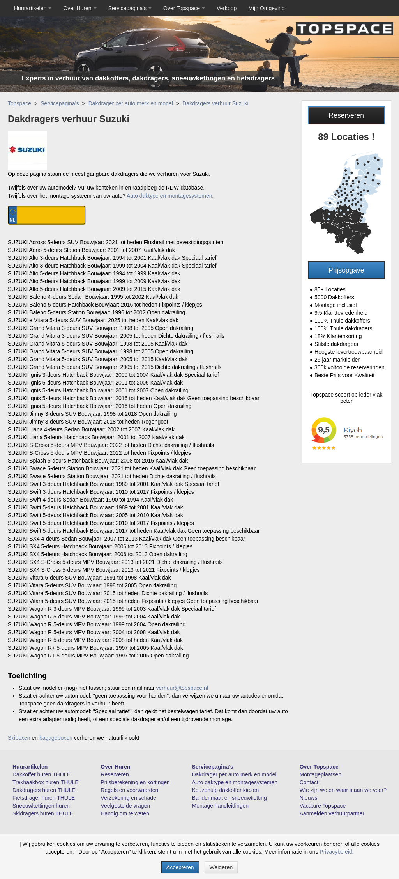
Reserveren (346, 115)
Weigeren (221, 867)
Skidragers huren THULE (42, 813)
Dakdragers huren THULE (44, 790)
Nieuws (309, 798)
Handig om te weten (125, 813)
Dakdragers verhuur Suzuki (215, 103)
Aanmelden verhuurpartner (332, 813)
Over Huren (79, 8)
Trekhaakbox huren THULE (45, 782)
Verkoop (227, 8)
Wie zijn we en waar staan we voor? (343, 790)
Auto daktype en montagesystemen (169, 196)
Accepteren (180, 867)
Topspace (19, 103)
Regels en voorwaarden (129, 790)
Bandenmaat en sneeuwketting (229, 798)
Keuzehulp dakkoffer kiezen (225, 790)
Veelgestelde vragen (125, 806)
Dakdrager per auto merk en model (130, 103)
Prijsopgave (346, 270)
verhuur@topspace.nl (182, 688)
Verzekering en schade (128, 798)
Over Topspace (184, 8)
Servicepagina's (130, 8)
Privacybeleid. (336, 852)
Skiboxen (19, 738)
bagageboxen (55, 738)
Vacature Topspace (323, 806)
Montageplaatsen (320, 774)
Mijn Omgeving (266, 8)
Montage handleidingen (220, 806)
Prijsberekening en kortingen (135, 782)
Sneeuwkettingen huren (41, 806)
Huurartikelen (32, 8)
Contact (309, 782)
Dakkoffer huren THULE (41, 774)
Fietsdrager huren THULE (43, 798)
